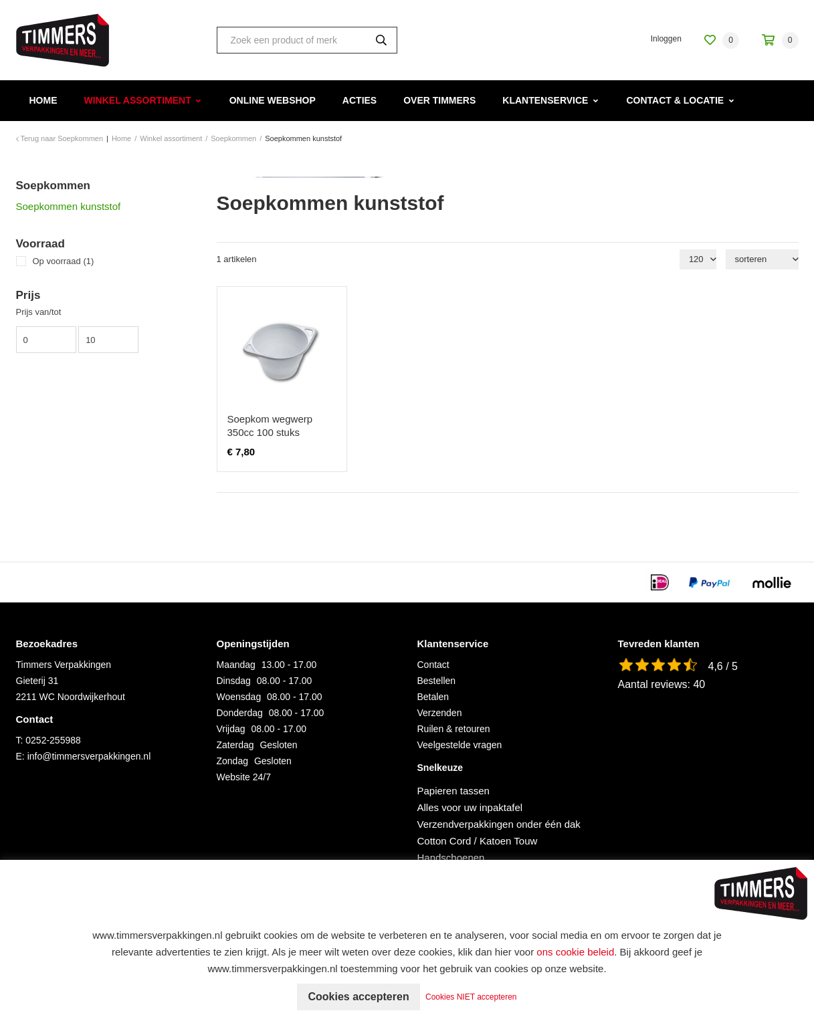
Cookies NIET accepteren (471, 997)
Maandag (236, 664)
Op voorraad (63, 261)
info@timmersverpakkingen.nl (89, 756)
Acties (359, 100)
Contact (433, 664)
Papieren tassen (453, 790)
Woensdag (239, 696)
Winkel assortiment (137, 100)
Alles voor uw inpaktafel (470, 807)
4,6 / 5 (723, 666)
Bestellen (436, 680)
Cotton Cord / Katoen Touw (477, 840)
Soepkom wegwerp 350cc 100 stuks (270, 425)
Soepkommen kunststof (68, 206)
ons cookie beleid (575, 951)
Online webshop (272, 100)
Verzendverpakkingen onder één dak (499, 824)
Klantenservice (545, 100)
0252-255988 (53, 740)
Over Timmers (439, 100)
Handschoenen (451, 857)
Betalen (433, 696)
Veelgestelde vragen (459, 745)
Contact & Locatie (675, 100)
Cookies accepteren (358, 996)
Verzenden (439, 712)
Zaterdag (235, 745)
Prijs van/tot (39, 312)
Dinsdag (234, 680)
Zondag (232, 761)
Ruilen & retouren (453, 728)
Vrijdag (231, 728)
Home (43, 100)
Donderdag (240, 712)
